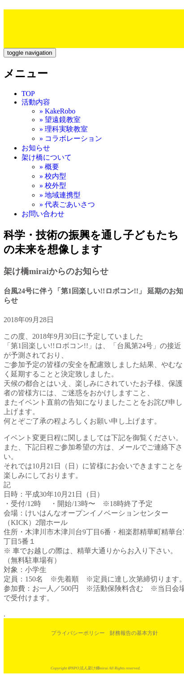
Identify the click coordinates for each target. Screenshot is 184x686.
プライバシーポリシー (78, 633)
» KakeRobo (57, 111)
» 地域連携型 (60, 195)
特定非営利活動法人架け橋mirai (67, 24)
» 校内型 (52, 176)
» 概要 (49, 166)
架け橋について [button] (46, 157)
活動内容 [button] (35, 102)
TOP (28, 93)
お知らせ (35, 148)
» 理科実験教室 (63, 129)
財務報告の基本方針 (134, 633)
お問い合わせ (42, 214)
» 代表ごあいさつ (67, 204)
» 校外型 (52, 185)
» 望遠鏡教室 (60, 119)
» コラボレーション (70, 138)
